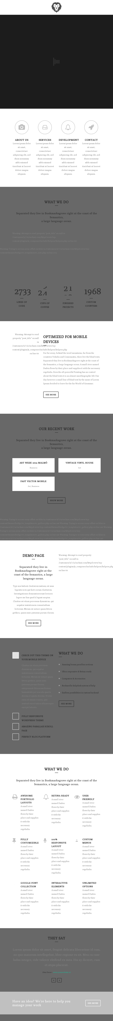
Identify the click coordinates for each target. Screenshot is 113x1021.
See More (51, 394)
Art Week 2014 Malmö (33, 463)
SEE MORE (33, 623)
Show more (56, 500)
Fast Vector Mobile (33, 481)
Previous (53, 980)
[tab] (33, 657)
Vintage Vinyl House (79, 463)
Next (59, 980)
